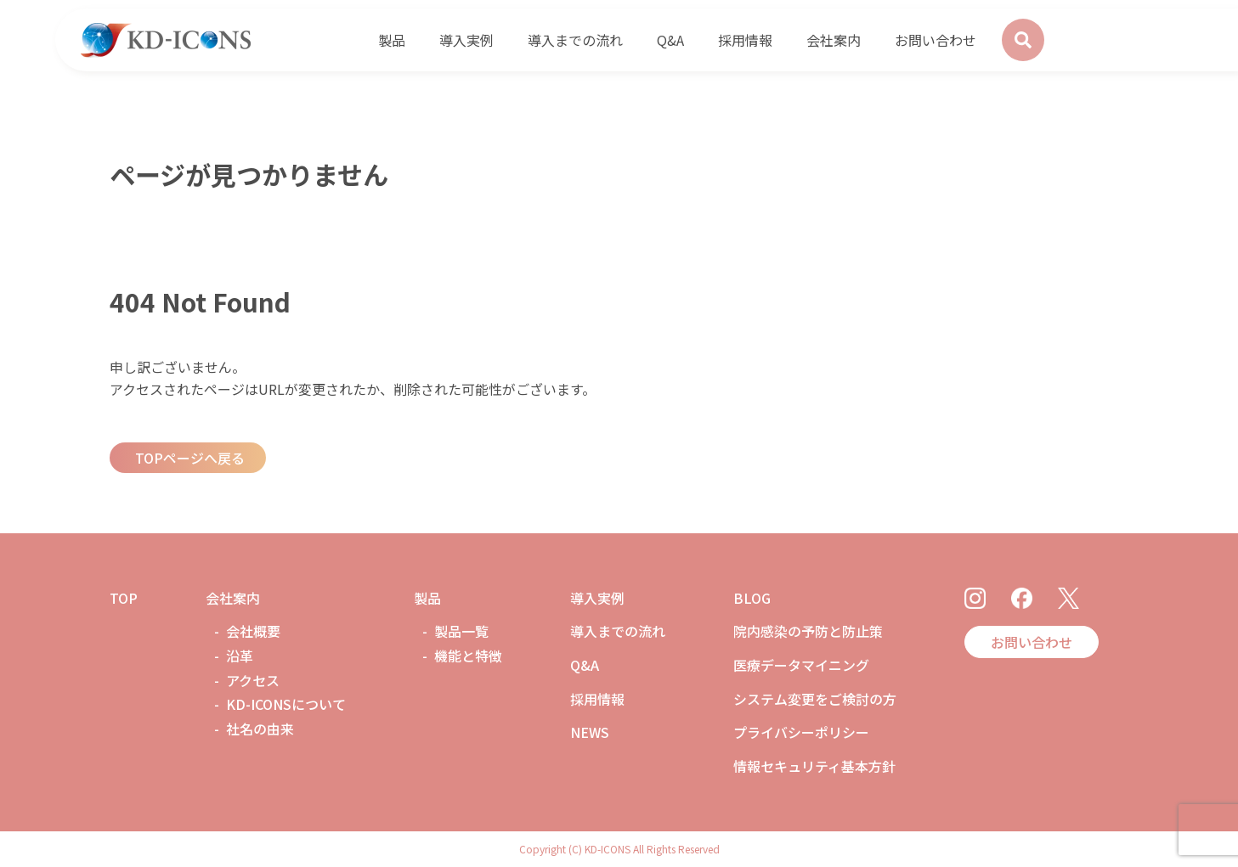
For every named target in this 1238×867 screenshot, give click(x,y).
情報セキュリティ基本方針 (814, 766)
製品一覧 (461, 631)
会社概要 (253, 631)
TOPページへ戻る (190, 458)
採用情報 (597, 699)
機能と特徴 (468, 655)
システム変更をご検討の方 (814, 699)
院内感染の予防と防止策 (808, 631)
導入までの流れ (617, 631)
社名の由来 (260, 728)
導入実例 (597, 598)
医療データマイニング (801, 665)
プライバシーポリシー (801, 732)
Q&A (584, 665)
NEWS (589, 732)
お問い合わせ (1031, 642)
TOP (124, 598)
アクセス (253, 680)
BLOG (752, 598)
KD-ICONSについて (286, 704)
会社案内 (233, 598)
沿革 (239, 655)
